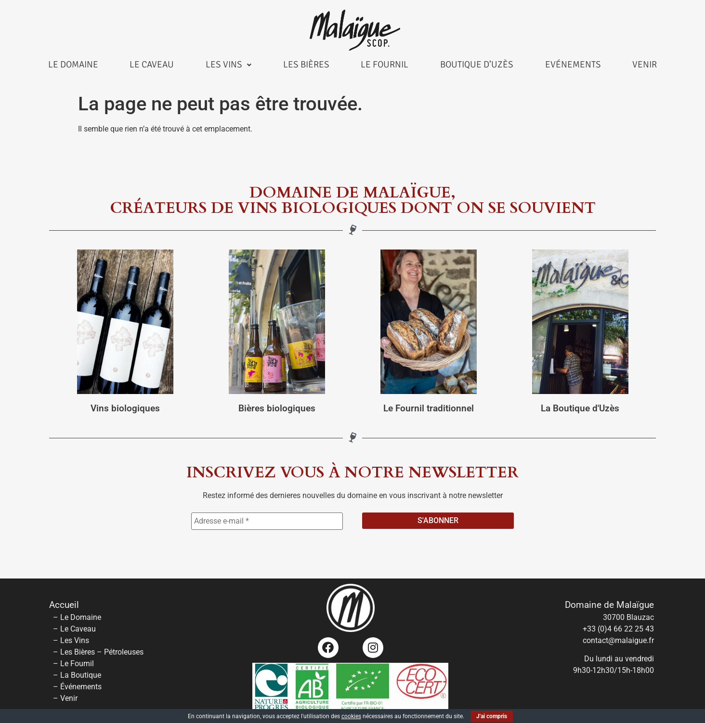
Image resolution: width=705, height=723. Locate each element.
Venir (644, 64)
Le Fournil (384, 64)
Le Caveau (152, 64)
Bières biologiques (276, 408)
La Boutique (80, 675)
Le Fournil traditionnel (428, 408)
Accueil (64, 605)
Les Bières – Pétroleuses (102, 652)
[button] (228, 64)
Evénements (573, 64)
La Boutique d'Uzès (580, 408)
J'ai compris (491, 716)
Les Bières (306, 64)
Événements (81, 686)
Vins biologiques (125, 408)
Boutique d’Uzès (476, 64)
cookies (351, 716)
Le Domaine (73, 64)
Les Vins (228, 64)
